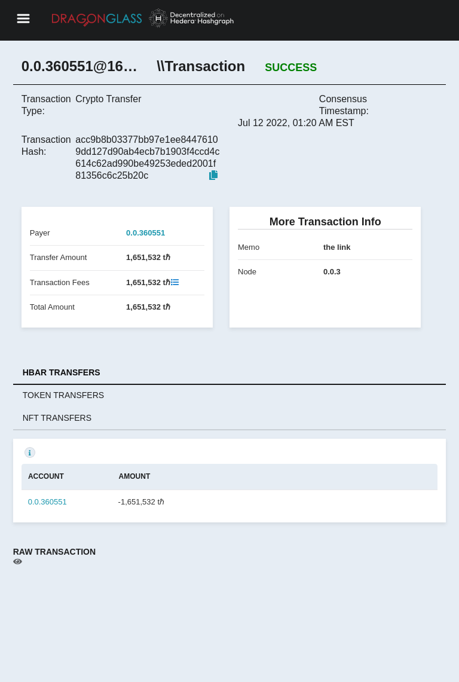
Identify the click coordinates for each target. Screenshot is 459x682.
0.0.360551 (145, 232)
